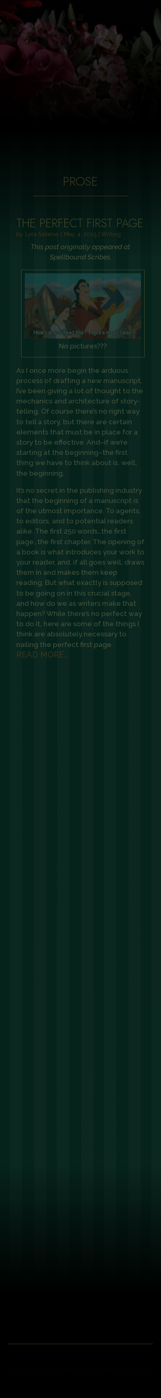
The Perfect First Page (80, 223)
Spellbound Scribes (80, 257)
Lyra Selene (42, 234)
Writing (111, 234)
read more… (42, 655)
